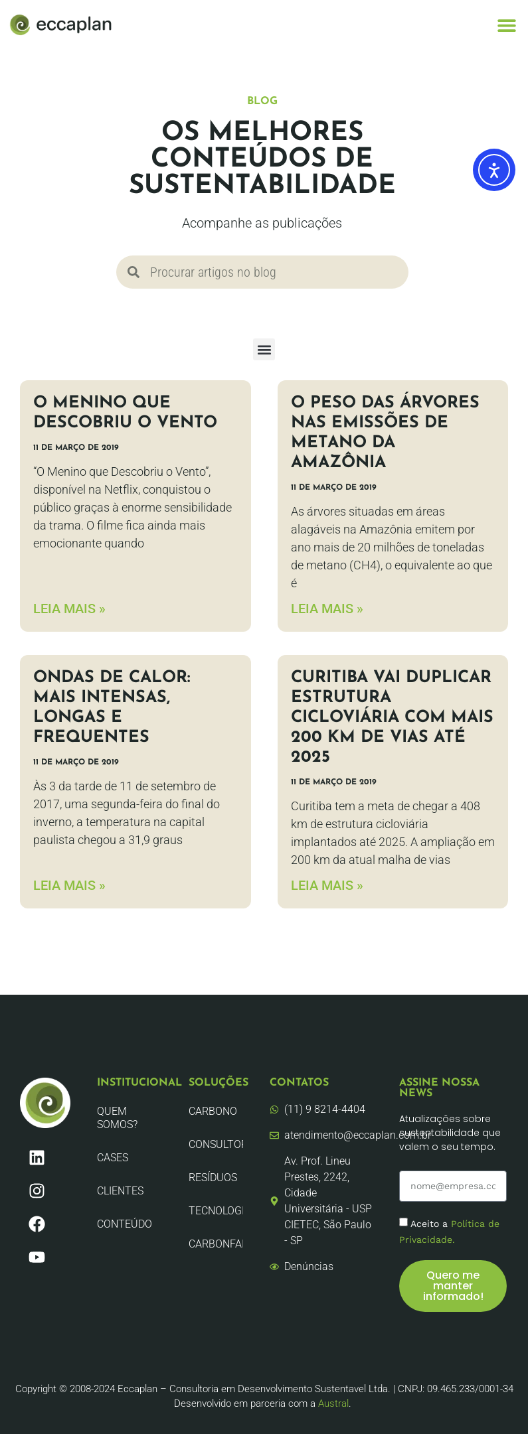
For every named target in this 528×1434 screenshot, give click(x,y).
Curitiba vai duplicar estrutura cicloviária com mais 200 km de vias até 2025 (392, 718)
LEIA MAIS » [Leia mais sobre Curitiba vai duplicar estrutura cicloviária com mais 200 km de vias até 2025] (327, 885)
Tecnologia (215, 1210)
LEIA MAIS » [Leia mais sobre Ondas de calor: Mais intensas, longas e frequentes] (69, 885)
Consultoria (215, 1144)
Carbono (213, 1111)
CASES (112, 1157)
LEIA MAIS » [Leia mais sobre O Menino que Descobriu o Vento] (69, 608)
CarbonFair (215, 1244)
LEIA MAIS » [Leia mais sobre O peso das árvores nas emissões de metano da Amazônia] (327, 608)
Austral (333, 1403)
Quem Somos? (117, 1118)
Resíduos (213, 1177)
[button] (506, 25)
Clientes (120, 1190)
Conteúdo (124, 1224)
